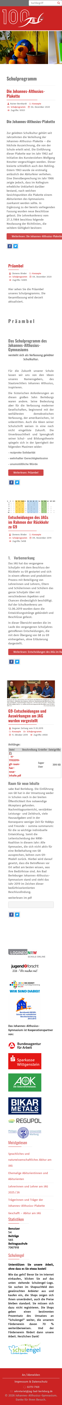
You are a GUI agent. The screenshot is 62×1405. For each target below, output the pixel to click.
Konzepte (36, 103)
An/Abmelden (31, 1374)
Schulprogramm (18, 107)
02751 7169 (33, 1387)
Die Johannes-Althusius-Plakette (26, 93)
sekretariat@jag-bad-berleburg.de (33, 1391)
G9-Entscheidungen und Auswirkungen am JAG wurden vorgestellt (27, 715)
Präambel (15, 266)
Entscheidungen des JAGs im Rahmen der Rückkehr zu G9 (28, 522)
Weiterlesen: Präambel (25, 472)
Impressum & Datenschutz (31, 1381)
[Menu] (41, 18)
